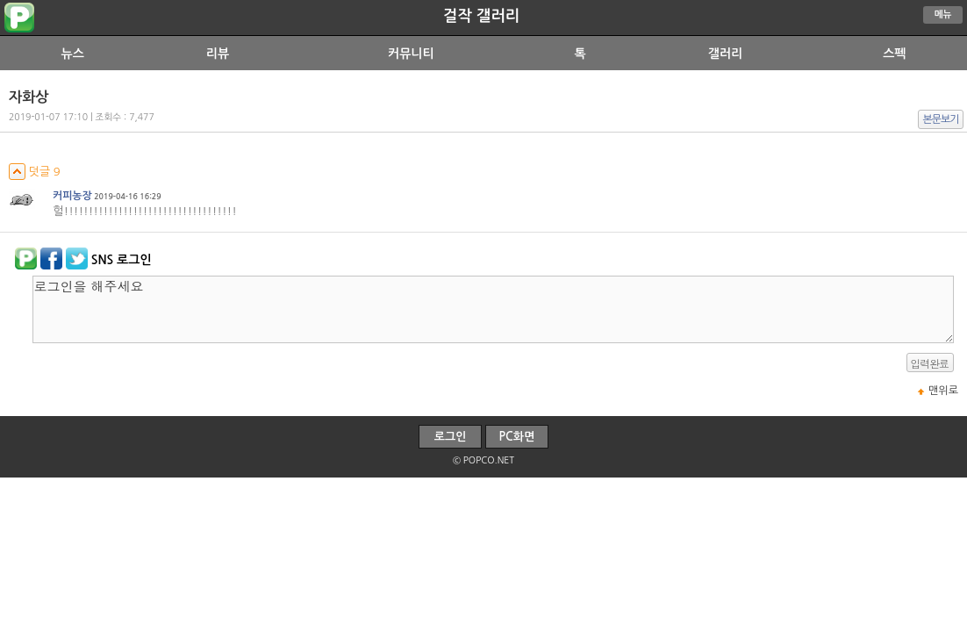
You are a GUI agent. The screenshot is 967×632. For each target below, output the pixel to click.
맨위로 (943, 390)
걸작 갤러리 (481, 16)
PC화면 (517, 436)
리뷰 (217, 53)
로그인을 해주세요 (493, 309)
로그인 (450, 436)
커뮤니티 (411, 53)
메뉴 (943, 14)
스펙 (894, 53)
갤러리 (725, 53)
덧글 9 (35, 171)
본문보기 (941, 119)
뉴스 (72, 53)
